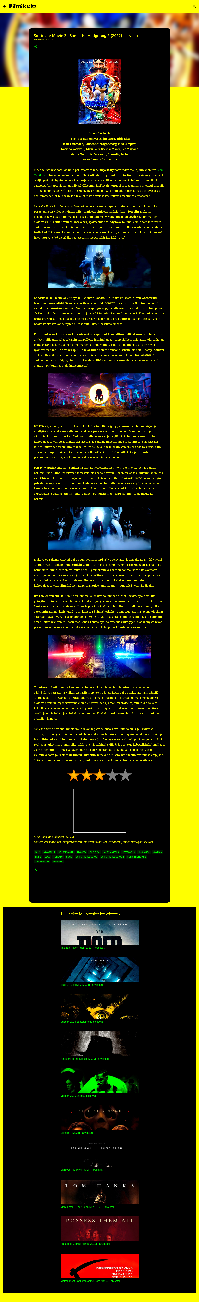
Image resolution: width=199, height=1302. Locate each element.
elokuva (81, 852)
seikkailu (58, 857)
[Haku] (40, 6)
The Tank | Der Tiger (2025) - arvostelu (83, 947)
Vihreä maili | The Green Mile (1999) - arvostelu (88, 1207)
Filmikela (22, 6)
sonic (69, 857)
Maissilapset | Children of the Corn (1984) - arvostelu (91, 1281)
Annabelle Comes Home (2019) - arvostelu (85, 1243)
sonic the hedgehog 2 (112, 857)
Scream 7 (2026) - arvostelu (77, 1132)
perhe (38, 857)
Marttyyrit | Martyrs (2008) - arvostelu (82, 1169)
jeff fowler (129, 852)
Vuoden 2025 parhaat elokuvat (78, 1096)
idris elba (94, 852)
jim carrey (144, 852)
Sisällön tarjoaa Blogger (99, 1297)
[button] (36, 46)
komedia (157, 852)
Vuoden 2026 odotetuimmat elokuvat (82, 1021)
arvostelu (49, 852)
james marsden (111, 852)
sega (47, 857)
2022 (37, 852)
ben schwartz (66, 852)
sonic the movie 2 (136, 857)
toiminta (57, 862)
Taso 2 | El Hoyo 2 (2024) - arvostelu (82, 984)
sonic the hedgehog (86, 857)
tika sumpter (42, 862)
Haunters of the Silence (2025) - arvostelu (85, 1058)
